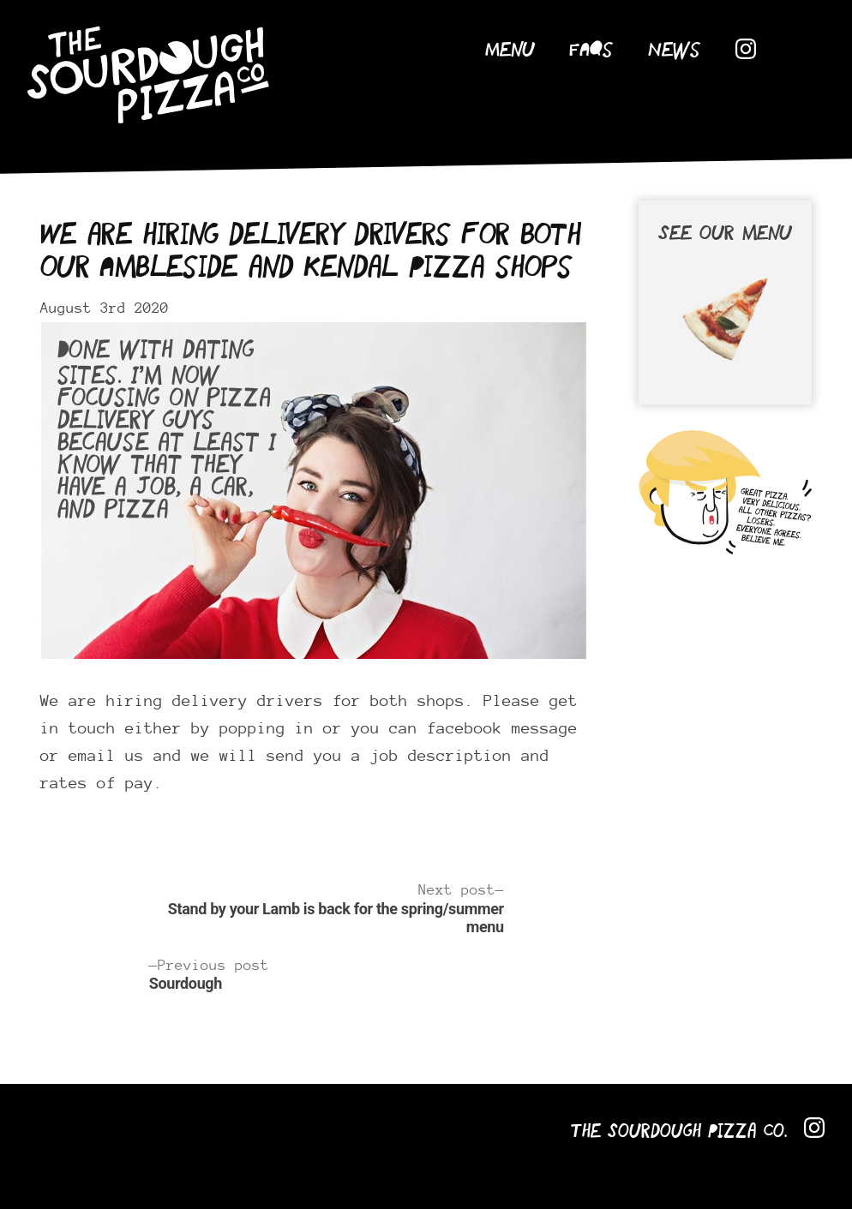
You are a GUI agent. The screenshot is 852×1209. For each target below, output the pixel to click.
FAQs (591, 50)
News (674, 50)
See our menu (725, 305)
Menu (510, 50)
